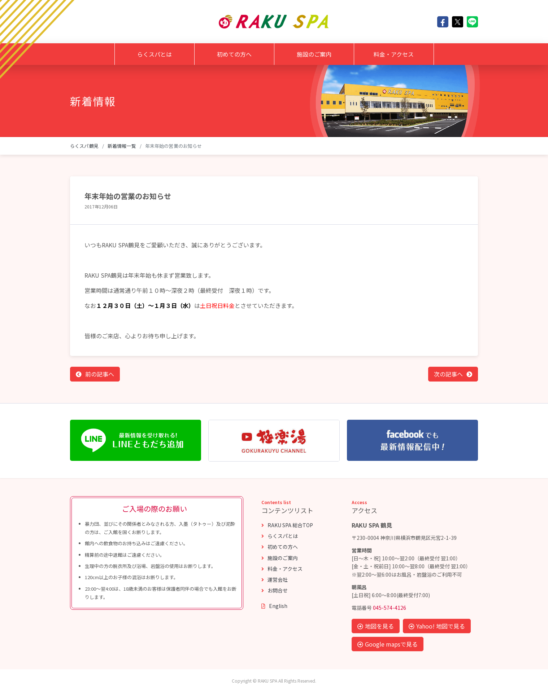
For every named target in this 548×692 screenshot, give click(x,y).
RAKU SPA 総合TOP (287, 525)
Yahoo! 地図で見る (437, 626)
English (274, 605)
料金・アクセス (394, 54)
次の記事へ (448, 374)
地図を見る (375, 626)
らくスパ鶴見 (84, 145)
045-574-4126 (389, 607)
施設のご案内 (314, 54)
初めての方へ (234, 54)
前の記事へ (99, 374)
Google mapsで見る (387, 644)
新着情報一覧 (122, 145)
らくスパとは (154, 54)
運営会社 (274, 579)
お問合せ (274, 590)
